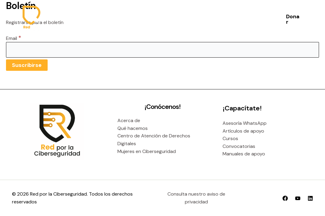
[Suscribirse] (27, 65)
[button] (293, 19)
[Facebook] (285, 198)
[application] (159, 19)
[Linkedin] (310, 198)
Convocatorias (239, 146)
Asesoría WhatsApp (245, 123)
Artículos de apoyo (243, 131)
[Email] (162, 50)
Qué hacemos (132, 128)
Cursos (230, 138)
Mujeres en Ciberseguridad (146, 151)
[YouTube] (297, 198)
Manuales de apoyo (244, 154)
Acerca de (128, 120)
